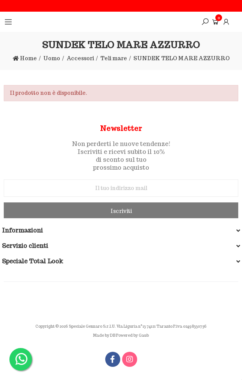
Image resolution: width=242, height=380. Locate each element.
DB (112, 335)
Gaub (144, 335)
